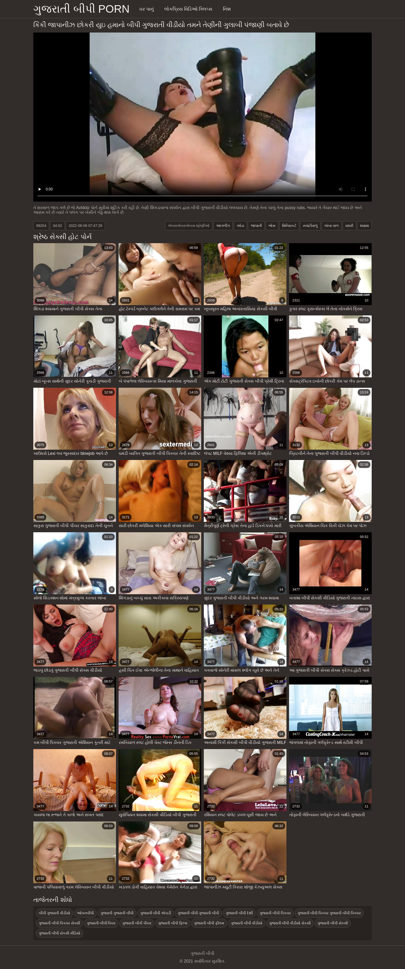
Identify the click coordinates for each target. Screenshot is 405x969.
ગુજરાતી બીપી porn (81, 9)
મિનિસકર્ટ (289, 226)
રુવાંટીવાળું (310, 226)
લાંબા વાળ (331, 226)
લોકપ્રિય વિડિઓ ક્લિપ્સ (188, 9)
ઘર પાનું (146, 9)
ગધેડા (240, 226)
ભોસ (272, 226)
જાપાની (256, 226)
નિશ (227, 9)
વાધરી (349, 226)
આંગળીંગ (223, 226)
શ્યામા (364, 226)
